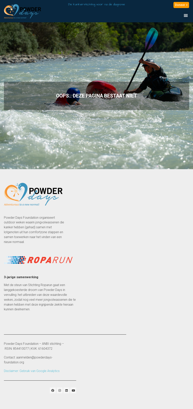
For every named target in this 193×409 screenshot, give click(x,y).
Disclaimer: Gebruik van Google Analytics (32, 371)
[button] (186, 15)
